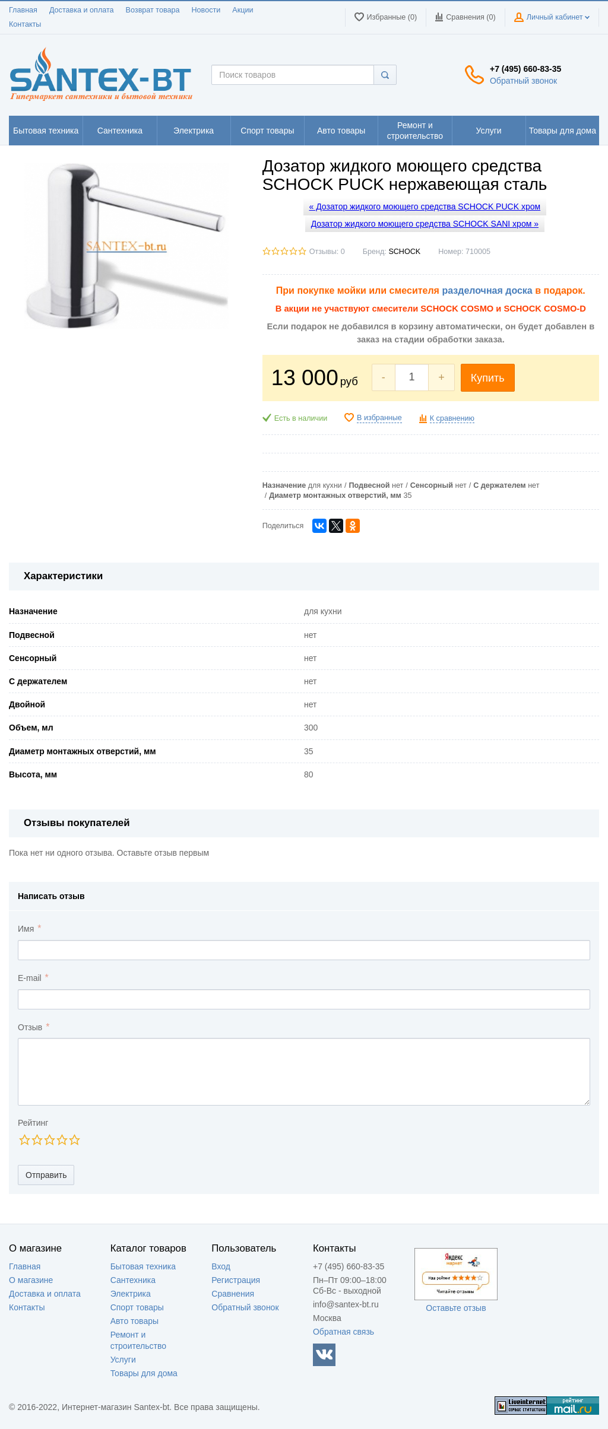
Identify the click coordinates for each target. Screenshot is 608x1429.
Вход (220, 1266)
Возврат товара (153, 10)
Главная (23, 10)
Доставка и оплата (81, 10)
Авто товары (134, 1321)
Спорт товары (137, 1307)
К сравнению (452, 418)
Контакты (25, 24)
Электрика (130, 1293)
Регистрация (235, 1280)
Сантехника (133, 1280)
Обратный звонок (523, 80)
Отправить (46, 1175)
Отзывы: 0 (327, 251)
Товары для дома (144, 1373)
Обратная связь (343, 1331)
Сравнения (232, 1293)
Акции (242, 10)
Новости (206, 10)
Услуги (123, 1359)
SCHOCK (404, 251)
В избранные (379, 418)
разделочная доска (487, 290)
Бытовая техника (143, 1266)
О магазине (31, 1280)
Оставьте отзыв (456, 1308)
